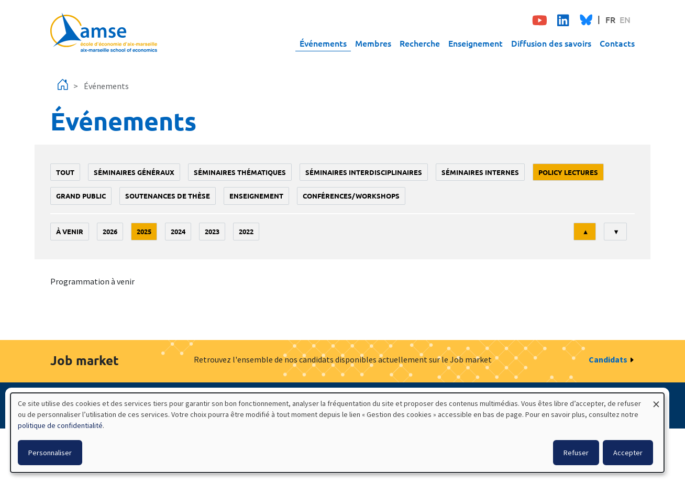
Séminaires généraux (134, 172)
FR (610, 19)
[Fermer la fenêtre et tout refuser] (656, 399)
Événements (323, 43)
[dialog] (337, 433)
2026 (110, 231)
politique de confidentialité (60, 425)
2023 (212, 231)
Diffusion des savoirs (551, 43)
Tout (65, 172)
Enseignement (475, 43)
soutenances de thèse (167, 195)
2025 (144, 231)
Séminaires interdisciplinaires (363, 172)
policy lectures (568, 172)
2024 (178, 231)
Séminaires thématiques (240, 172)
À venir (69, 231)
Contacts (617, 43)
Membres (373, 43)
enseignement (256, 195)
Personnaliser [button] (50, 452)
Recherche (420, 43)
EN (625, 19)
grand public (81, 195)
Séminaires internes (480, 172)
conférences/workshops (351, 195)
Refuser (576, 452)
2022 (246, 231)
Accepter (628, 452)
